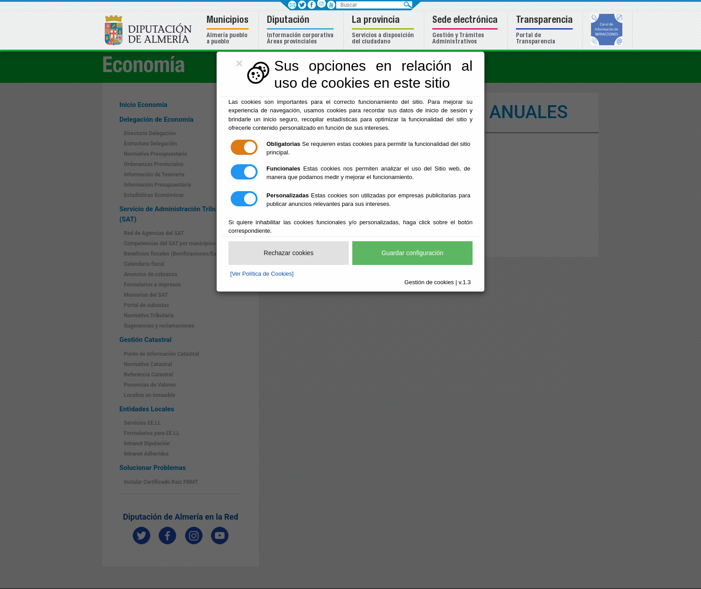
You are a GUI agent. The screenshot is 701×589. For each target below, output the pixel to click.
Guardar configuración (412, 252)
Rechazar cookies (288, 252)
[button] (228, 31)
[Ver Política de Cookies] (262, 273)
